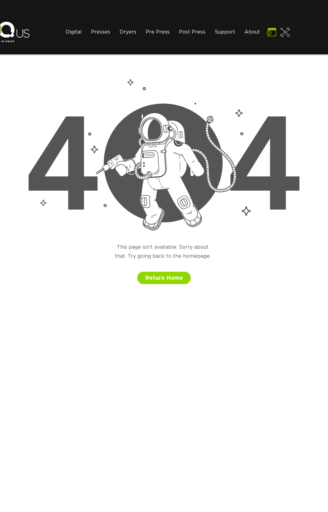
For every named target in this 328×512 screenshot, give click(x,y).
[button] (128, 32)
